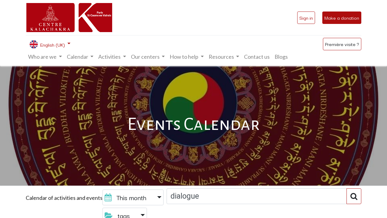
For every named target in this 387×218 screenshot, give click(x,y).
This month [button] (126, 197)
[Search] (353, 196)
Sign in (306, 17)
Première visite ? (342, 44)
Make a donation (341, 17)
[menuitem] (257, 56)
